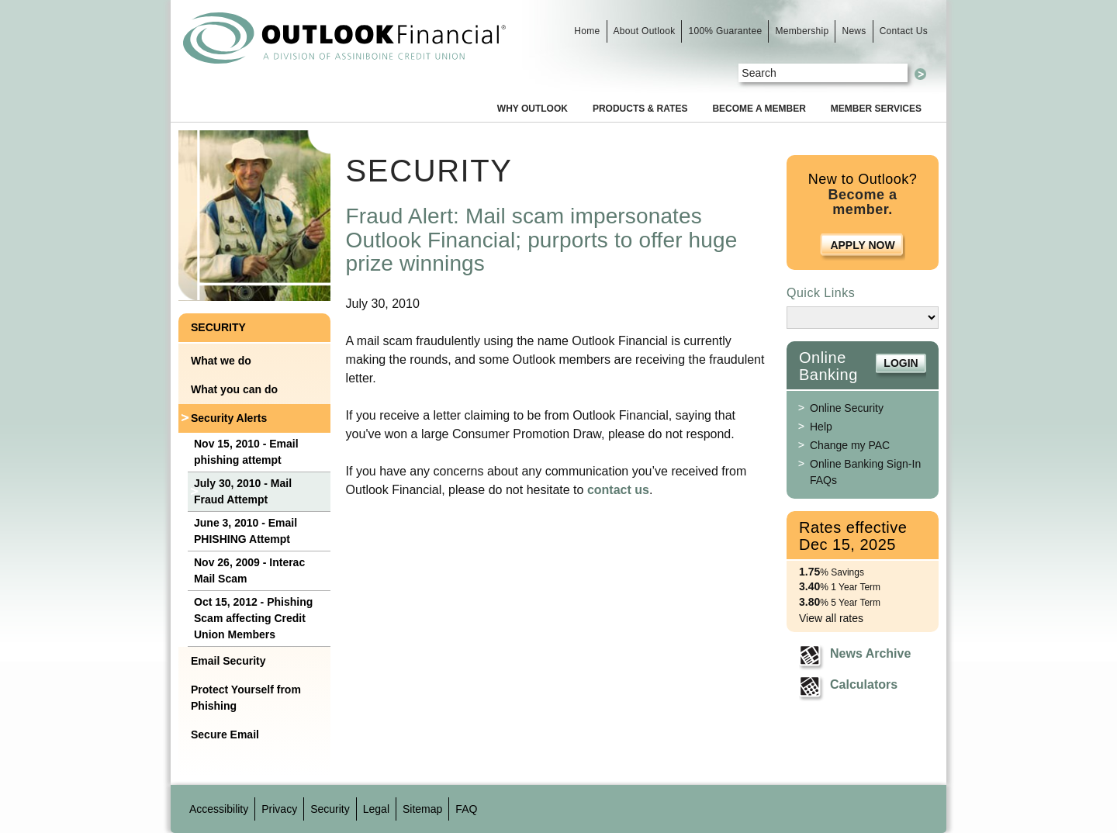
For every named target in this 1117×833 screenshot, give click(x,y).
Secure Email (225, 734)
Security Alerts (229, 418)
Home (587, 31)
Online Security (847, 408)
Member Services (876, 108)
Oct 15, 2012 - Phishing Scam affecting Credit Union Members (253, 618)
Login (901, 363)
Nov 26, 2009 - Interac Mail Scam (249, 570)
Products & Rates (640, 108)
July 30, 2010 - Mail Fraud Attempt (243, 491)
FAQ (466, 809)
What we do (221, 360)
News (854, 31)
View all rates (831, 618)
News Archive (870, 653)
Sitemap (422, 809)
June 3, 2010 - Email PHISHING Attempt (245, 531)
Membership (801, 31)
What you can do (234, 389)
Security (218, 327)
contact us (618, 489)
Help (821, 426)
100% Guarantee (725, 31)
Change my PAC (850, 445)
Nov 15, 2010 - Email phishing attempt (246, 451)
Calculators (863, 684)
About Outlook (645, 31)
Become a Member (758, 108)
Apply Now (862, 245)
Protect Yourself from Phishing (246, 697)
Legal (376, 809)
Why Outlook (532, 108)
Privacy (279, 809)
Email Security (228, 661)
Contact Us (904, 31)
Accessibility (218, 809)
